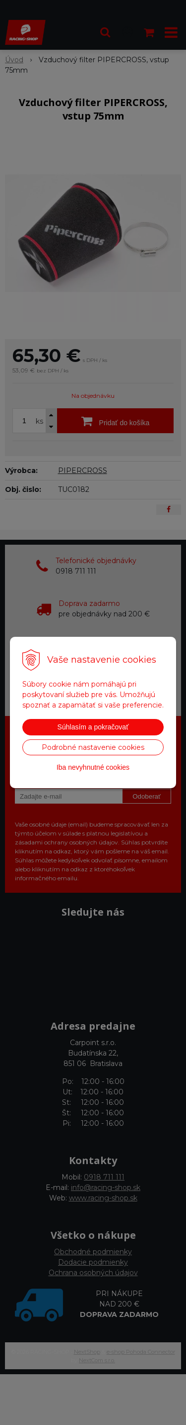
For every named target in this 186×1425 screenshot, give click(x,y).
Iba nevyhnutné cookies (93, 767)
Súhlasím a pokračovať (93, 727)
